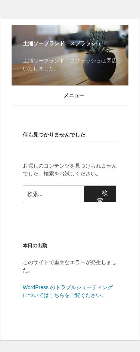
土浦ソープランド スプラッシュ (62, 43)
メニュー (70, 95)
